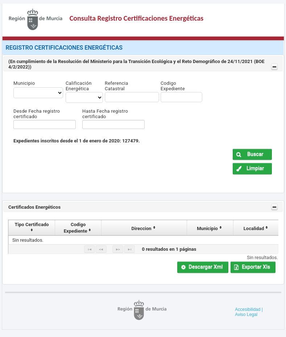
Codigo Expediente (173, 85)
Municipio (24, 83)
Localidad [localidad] (257, 228)
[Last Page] (129, 249)
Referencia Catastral (116, 85)
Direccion (144, 228)
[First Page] (89, 249)
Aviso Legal (246, 314)
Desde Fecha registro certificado (36, 113)
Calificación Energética (79, 85)
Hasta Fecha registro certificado (105, 113)
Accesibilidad (247, 309)
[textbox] (44, 124)
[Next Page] (117, 249)
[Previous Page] (101, 249)
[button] (252, 155)
